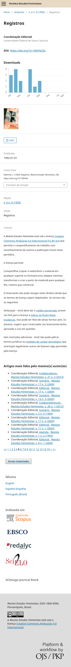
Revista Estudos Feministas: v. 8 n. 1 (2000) (35, 441)
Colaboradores (48, 373)
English (10, 483)
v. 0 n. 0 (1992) (37, 12)
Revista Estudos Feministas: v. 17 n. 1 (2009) (35, 389)
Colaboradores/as (50, 402)
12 (37, 449)
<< (5, 449)
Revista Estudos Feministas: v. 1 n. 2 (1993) (35, 433)
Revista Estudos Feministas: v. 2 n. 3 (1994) (35, 411)
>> (54, 449)
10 (30, 449)
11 (33, 449)
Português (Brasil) (16, 494)
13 (41, 449)
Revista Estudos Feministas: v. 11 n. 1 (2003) (35, 426)
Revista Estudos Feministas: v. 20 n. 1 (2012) (37, 406)
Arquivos (19, 12)
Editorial (44, 388)
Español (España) (16, 488)
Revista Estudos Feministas (25, 3)
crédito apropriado (46, 310)
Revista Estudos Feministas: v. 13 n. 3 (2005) (35, 397)
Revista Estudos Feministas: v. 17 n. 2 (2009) (35, 382)
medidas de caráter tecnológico (43, 341)
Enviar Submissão (18, 461)
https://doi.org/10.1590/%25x (28, 50)
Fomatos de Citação (17, 185)
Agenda (44, 432)
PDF (11, 140)
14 (44, 449)
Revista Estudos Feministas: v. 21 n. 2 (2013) (37, 377)
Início (7, 12)
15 (48, 449)
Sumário (44, 380)
